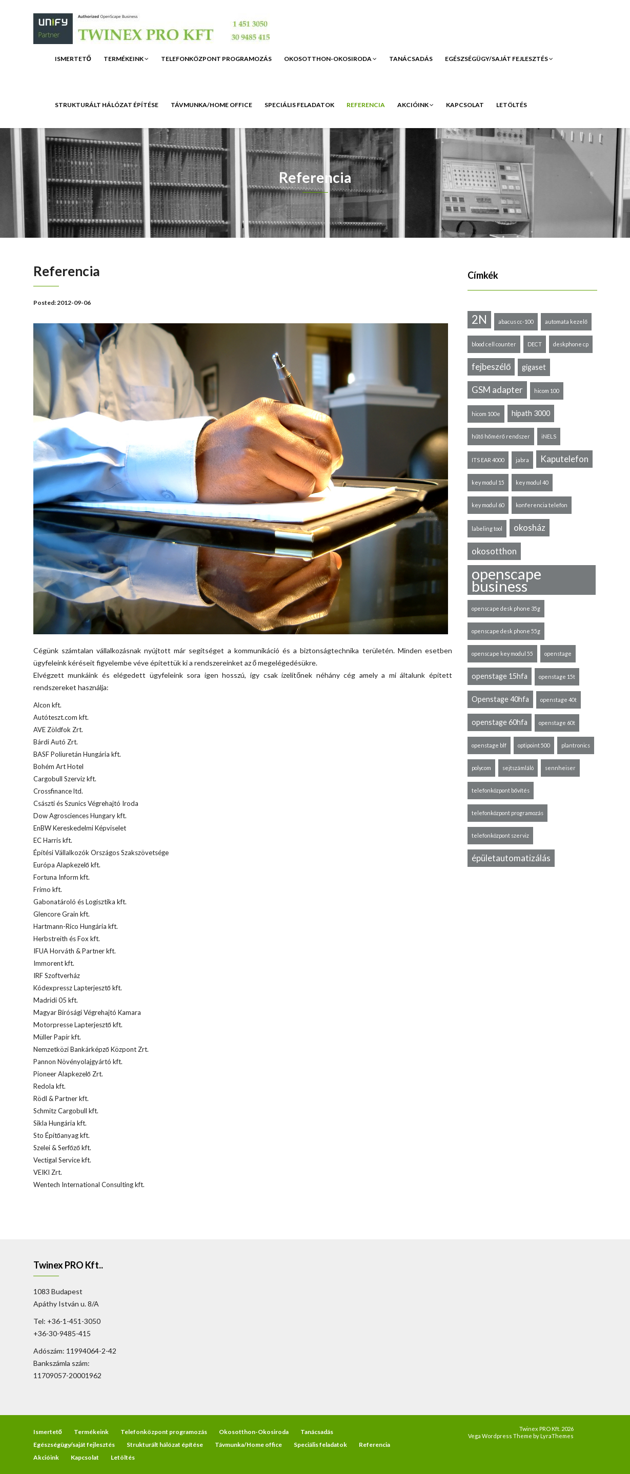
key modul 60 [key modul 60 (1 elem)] (488, 505)
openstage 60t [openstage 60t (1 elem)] (557, 722)
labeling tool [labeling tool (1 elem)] (487, 528)
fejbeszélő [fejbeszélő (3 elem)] (491, 366)
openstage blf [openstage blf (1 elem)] (489, 745)
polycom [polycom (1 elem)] (481, 767)
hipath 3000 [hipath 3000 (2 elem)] (531, 413)
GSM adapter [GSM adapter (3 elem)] (497, 389)
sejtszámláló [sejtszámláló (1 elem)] (518, 767)
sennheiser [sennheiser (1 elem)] (560, 767)
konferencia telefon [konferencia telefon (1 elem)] (541, 505)
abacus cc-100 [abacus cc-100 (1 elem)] (516, 321)
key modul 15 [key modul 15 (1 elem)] (488, 482)
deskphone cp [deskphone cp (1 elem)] (570, 344)
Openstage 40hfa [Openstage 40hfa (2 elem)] (500, 699)
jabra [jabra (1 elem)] (522, 459)
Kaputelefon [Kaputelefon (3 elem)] (564, 458)
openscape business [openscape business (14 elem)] (506, 580)
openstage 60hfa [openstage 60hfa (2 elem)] (499, 722)
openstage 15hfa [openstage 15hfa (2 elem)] (499, 676)
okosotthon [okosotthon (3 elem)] (494, 551)
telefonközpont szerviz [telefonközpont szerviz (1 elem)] (500, 835)
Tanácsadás (411, 59)
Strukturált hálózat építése (106, 105)
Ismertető (73, 59)
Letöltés (511, 105)
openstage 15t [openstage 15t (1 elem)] (557, 676)
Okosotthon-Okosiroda (330, 59)
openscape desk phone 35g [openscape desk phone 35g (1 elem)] (506, 608)
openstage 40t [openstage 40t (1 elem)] (558, 699)
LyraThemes (557, 1436)
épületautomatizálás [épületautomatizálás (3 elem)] (511, 858)
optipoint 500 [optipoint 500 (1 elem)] (534, 745)
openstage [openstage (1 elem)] (558, 653)
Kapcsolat (465, 105)
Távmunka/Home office (211, 105)
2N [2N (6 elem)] (479, 319)
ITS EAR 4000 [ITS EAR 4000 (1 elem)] (488, 459)
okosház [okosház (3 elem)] (529, 527)
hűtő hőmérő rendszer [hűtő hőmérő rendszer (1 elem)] (501, 436)
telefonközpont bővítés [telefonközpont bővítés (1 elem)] (501, 790)
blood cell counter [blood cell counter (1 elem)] (494, 344)
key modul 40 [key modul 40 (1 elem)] (532, 482)
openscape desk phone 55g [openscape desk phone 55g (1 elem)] (506, 631)
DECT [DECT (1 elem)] (534, 344)
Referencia (366, 105)
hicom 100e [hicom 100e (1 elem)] (486, 413)
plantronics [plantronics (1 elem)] (575, 745)
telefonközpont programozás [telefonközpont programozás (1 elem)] (507, 812)
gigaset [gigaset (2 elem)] (534, 367)
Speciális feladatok (299, 105)
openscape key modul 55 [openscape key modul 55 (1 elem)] (502, 653)
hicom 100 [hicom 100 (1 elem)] (546, 390)
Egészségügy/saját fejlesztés (499, 59)
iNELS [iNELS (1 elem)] (548, 436)
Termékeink (126, 59)
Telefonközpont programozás (216, 59)
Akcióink (415, 105)
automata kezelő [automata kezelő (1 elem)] (566, 321)
